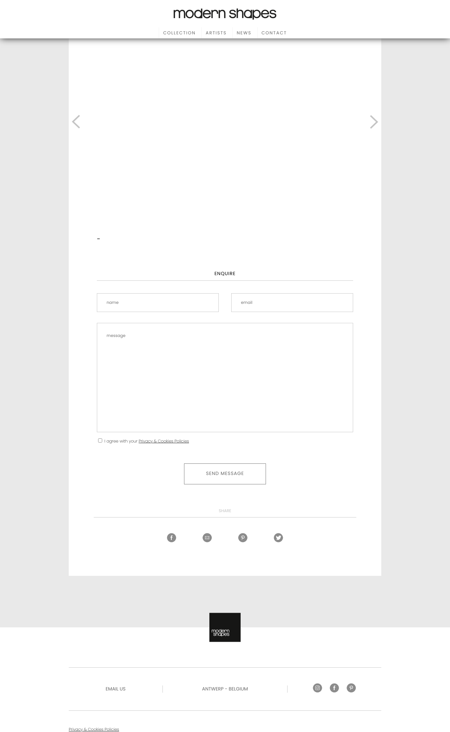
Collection (179, 33)
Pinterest (243, 537)
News (244, 33)
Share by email (207, 537)
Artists (216, 33)
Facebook (171, 537)
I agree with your (146, 441)
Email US (116, 689)
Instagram (317, 688)
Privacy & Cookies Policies (164, 441)
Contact (274, 33)
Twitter (278, 537)
